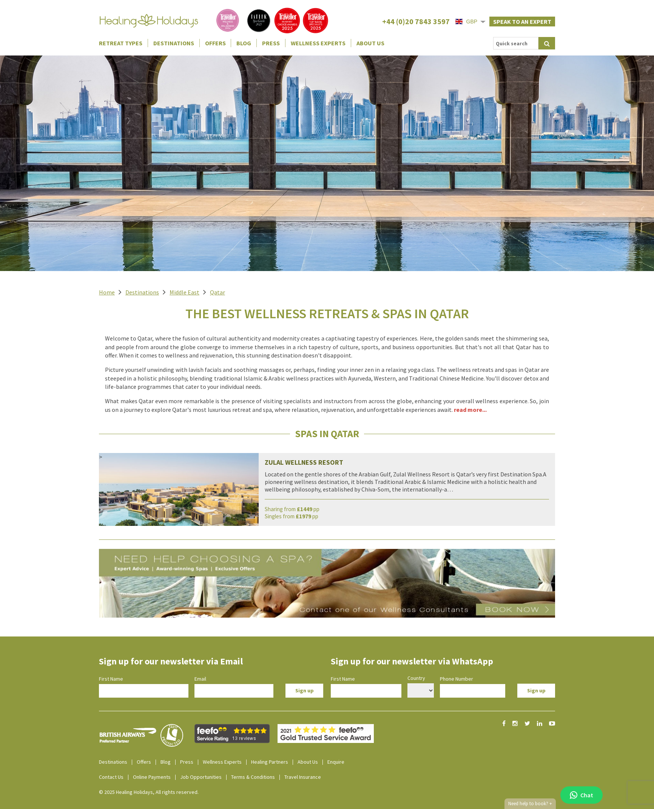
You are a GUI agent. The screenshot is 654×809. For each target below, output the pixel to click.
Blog (243, 43)
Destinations (173, 43)
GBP (466, 21)
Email (200, 678)
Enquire (335, 761)
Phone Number (456, 678)
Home (107, 292)
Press (271, 43)
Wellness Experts (318, 43)
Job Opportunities (201, 777)
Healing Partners (269, 761)
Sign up (304, 690)
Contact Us (111, 777)
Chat (581, 795)
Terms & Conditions (253, 777)
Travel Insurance (302, 777)
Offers (215, 43)
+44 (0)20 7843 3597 (416, 21)
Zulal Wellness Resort (304, 462)
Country (416, 678)
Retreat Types (120, 43)
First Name (111, 678)
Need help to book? (530, 803)
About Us (370, 43)
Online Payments (152, 777)
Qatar (217, 292)
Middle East (184, 292)
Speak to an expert (522, 21)
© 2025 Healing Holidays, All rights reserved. (149, 792)
